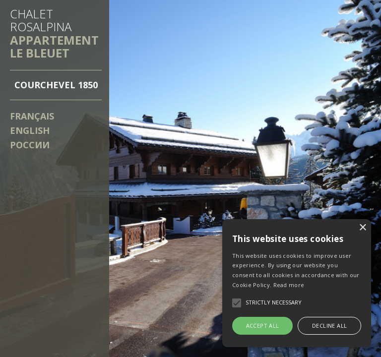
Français (32, 116)
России (30, 145)
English (30, 130)
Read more (289, 285)
